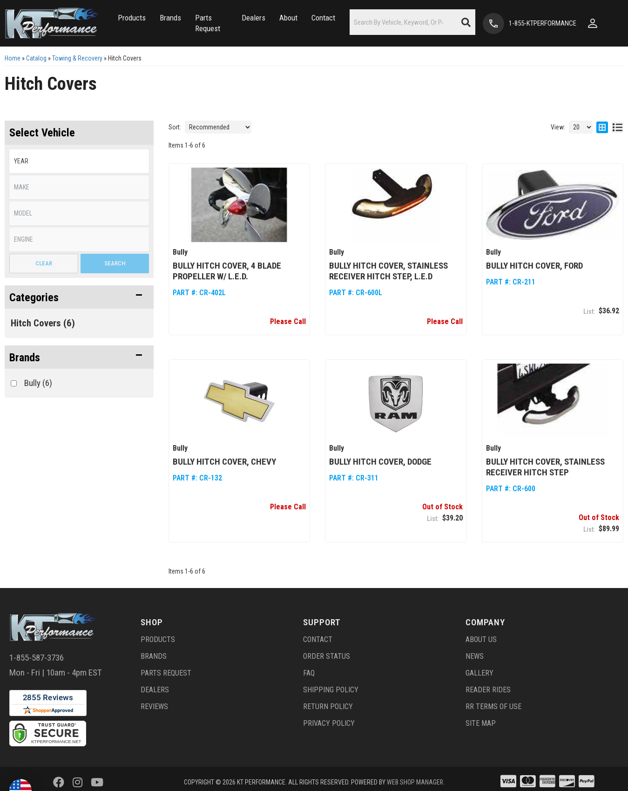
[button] (121, 23)
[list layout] (617, 127)
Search (114, 263)
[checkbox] (14, 383)
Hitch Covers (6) (43, 323)
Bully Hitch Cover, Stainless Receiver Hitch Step (545, 467)
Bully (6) (38, 383)
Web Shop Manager (414, 782)
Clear (43, 263)
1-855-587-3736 (36, 657)
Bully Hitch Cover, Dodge (380, 461)
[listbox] (79, 161)
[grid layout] (602, 127)
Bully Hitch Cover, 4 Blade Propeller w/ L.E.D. (227, 271)
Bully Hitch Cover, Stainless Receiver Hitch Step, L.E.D (388, 271)
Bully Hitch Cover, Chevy (224, 461)
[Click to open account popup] (600, 23)
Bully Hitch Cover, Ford (534, 265)
